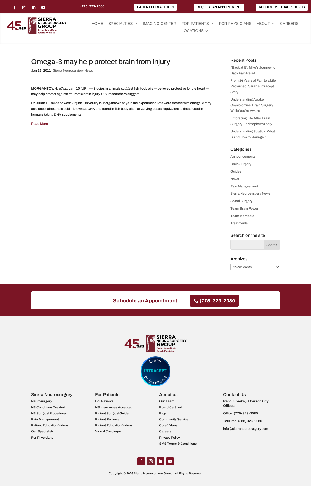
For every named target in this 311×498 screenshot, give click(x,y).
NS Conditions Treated (48, 407)
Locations (193, 31)
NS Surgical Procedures (49, 413)
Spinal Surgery (241, 201)
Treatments (239, 223)
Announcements (242, 156)
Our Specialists (42, 431)
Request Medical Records (282, 7)
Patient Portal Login (155, 7)
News (234, 179)
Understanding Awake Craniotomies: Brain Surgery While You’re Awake (251, 105)
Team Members (242, 216)
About (263, 24)
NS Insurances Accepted (113, 407)
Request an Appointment (219, 7)
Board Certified (170, 407)
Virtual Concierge (108, 431)
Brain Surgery (240, 164)
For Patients (195, 24)
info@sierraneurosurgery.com (245, 429)
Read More (39, 124)
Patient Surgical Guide (112, 413)
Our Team (166, 401)
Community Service (173, 419)
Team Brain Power (244, 208)
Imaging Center (159, 24)
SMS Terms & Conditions (178, 443)
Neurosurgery (41, 401)
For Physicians (235, 24)
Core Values (168, 425)
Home (97, 24)
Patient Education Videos (50, 425)
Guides (235, 171)
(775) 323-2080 (92, 6)
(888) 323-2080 (250, 421)
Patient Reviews (107, 419)
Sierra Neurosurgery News (73, 70)
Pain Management (244, 186)
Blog (162, 413)
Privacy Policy (169, 437)
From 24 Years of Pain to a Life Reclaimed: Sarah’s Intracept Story (253, 86)
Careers (289, 24)
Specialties (120, 24)
